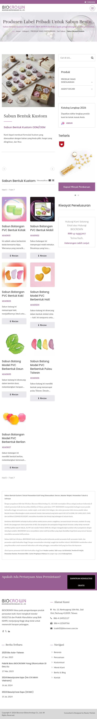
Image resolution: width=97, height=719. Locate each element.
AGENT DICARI (68, 89)
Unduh (66, 123)
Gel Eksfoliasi (66, 551)
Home (18, 31)
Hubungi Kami (67, 554)
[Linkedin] (9, 631)
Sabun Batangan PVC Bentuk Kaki (13, 294)
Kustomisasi (59, 662)
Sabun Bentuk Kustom (75, 31)
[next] (52, 169)
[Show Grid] (49, 180)
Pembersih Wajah (77, 551)
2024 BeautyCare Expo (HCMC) (18, 692)
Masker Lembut (48, 551)
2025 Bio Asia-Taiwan (13, 652)
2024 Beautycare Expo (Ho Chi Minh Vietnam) (20, 679)
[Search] (74, 57)
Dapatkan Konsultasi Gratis (81, 582)
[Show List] (53, 180)
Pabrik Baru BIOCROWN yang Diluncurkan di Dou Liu (24, 665)
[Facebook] (3, 631)
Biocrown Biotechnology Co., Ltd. (29, 713)
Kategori (25, 31)
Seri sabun (61, 31)
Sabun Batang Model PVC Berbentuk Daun (12, 365)
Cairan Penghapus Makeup (38, 554)
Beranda (57, 652)
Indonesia (91, 2)
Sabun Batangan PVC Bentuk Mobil (41, 228)
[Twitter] (6, 631)
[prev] (4, 169)
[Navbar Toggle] (92, 8)
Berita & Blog (60, 672)
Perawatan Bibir (23, 554)
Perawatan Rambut (11, 554)
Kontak (57, 677)
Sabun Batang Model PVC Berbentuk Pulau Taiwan (41, 366)
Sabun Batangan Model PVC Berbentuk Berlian (14, 438)
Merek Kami (59, 667)
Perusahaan (59, 657)
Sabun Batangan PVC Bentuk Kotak (14, 228)
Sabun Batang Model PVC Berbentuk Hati (40, 295)
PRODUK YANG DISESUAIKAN (43, 31)
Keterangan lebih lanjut (77, 243)
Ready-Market (89, 713)
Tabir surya (58, 551)
